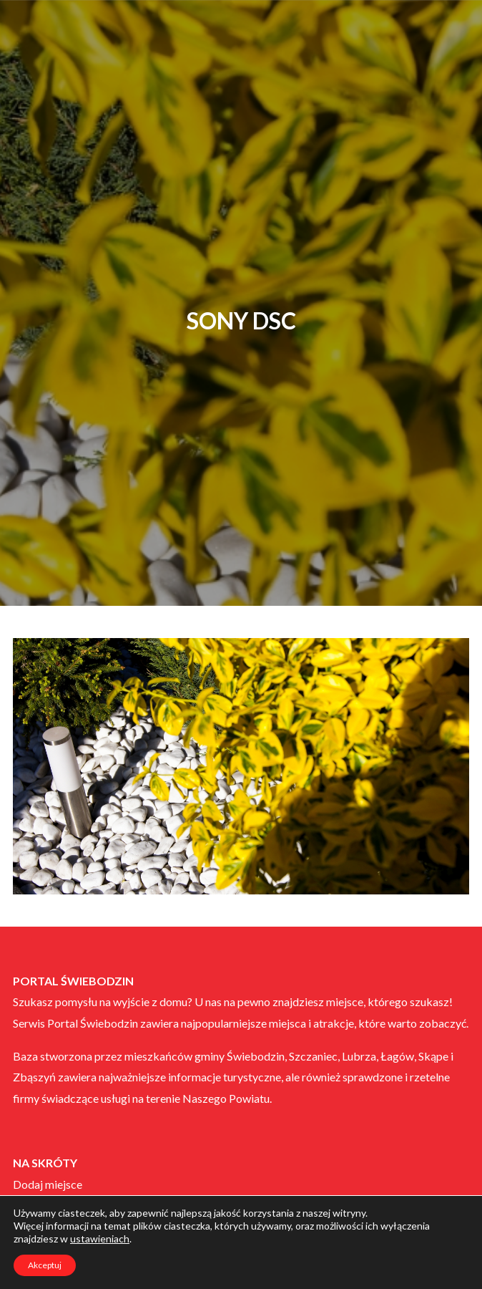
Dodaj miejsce (47, 1184)
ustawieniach (99, 1238)
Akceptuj (45, 1265)
